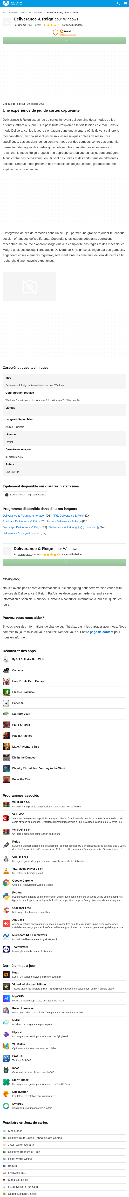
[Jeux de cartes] (35, 12)
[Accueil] (4, 12)
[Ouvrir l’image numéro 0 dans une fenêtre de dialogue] (29, 286)
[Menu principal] (125, 3)
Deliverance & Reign (46, 19)
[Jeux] (22, 12)
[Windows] (13, 12)
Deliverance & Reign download (21, 533)
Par (23, 25)
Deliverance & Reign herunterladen (24, 515)
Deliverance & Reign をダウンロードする (74, 527)
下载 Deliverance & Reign (68, 515)
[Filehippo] (12, 3)
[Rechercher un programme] (118, 3)
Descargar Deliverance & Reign (22, 527)
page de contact (101, 632)
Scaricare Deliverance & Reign (21, 521)
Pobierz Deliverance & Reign (64, 521)
